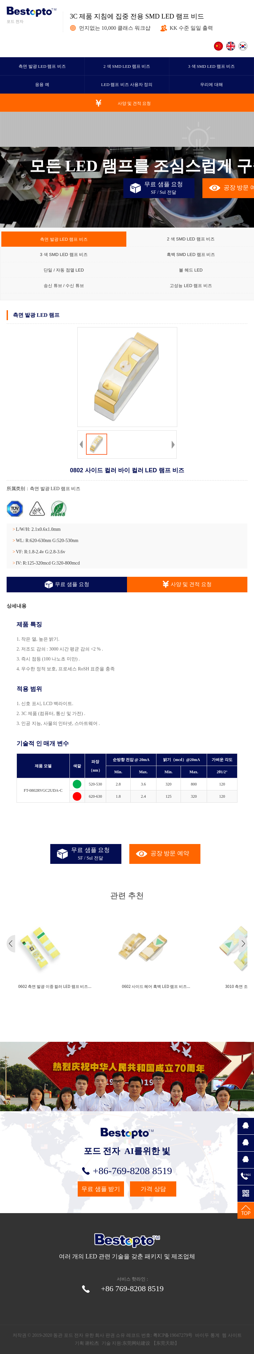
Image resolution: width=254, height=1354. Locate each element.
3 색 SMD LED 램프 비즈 (211, 66)
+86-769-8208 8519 (127, 1170)
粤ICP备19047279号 (173, 1335)
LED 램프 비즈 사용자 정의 (126, 84)
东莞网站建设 (136, 1343)
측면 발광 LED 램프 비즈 (42, 66)
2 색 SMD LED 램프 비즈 (127, 66)
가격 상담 (153, 1189)
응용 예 (42, 84)
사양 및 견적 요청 (134, 103)
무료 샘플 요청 (67, 584)
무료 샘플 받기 (100, 1189)
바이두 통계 (207, 1335)
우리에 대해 (211, 84)
